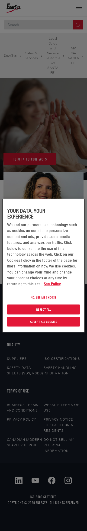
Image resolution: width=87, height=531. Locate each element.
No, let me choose (43, 297)
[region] (43, 265)
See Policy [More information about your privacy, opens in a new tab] (52, 283)
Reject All (43, 309)
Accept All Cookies (43, 321)
